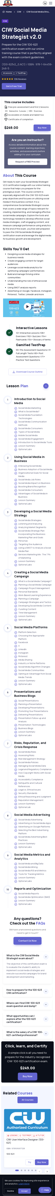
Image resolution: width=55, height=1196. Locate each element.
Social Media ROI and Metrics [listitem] (30, 870)
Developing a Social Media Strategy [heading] (33, 513)
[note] (8, 73)
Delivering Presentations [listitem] (28, 714)
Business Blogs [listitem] (23, 728)
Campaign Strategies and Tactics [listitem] (32, 602)
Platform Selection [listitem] (25, 632)
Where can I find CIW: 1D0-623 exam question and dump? (23, 1004)
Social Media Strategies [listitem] (27, 520)
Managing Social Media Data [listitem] (30, 766)
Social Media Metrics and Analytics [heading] (32, 857)
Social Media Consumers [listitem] (28, 428)
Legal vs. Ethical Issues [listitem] (27, 789)
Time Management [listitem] (25, 612)
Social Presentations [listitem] (26, 700)
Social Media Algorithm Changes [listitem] (32, 667)
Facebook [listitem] (21, 642)
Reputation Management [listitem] (28, 800)
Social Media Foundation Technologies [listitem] (28, 417)
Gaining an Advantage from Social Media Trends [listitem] (32, 675)
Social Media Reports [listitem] (26, 893)
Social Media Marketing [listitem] (27, 408)
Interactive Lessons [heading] (31, 328)
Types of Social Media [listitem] (27, 432)
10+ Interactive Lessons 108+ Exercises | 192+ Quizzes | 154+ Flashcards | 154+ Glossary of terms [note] (33, 336)
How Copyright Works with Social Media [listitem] (32, 774)
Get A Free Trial (14, 86)
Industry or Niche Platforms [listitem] (29, 663)
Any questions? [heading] (27, 921)
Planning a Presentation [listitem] (28, 704)
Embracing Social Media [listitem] (27, 466)
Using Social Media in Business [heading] (29, 459)
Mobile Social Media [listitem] (26, 435)
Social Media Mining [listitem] (26, 867)
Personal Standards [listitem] (26, 591)
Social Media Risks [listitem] (25, 752)
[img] (27, 1120)
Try (29, 1162)
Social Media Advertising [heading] (32, 815)
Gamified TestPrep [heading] (30, 345)
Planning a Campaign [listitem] (26, 598)
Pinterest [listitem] (21, 656)
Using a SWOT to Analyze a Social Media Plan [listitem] (32, 549)
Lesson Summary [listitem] (24, 446)
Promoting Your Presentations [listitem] (31, 711)
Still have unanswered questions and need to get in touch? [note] (27, 931)
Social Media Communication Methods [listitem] (30, 423)
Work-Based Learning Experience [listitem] (32, 595)
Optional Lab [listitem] (22, 807)
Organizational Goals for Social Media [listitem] (31, 474)
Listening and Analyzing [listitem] (28, 524)
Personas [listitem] (21, 541)
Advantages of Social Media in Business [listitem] (31, 495)
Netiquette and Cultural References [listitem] (28, 785)
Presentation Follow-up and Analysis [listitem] (30, 720)
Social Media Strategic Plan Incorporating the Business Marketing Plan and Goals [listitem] (29, 534)
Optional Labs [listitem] (23, 449)
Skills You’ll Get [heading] (16, 249)
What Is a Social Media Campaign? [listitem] (33, 581)
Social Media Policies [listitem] (26, 762)
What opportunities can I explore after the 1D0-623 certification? (21, 1019)
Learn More (23, 1183)
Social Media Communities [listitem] (29, 670)
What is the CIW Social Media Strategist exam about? (22, 957)
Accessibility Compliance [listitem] (28, 779)
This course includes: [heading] (19, 102)
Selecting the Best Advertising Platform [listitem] (31, 832)
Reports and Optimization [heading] (32, 889)
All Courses (27, 1099)
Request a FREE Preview (27, 161)
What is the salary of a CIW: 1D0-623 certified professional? (24, 1033)
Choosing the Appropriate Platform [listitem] (29, 637)
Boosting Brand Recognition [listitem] (30, 486)
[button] (17, 1170)
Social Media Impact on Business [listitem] (32, 483)
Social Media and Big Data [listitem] (28, 863)
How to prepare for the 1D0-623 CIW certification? (24, 991)
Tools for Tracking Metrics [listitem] (29, 874)
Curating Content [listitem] (25, 609)
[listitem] (35, 12)
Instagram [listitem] (21, 653)
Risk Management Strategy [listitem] (29, 759)
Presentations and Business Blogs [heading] (27, 694)
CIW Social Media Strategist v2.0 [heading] (24, 33)
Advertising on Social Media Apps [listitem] (32, 823)
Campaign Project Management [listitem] (32, 588)
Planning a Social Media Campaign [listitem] (33, 585)
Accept (24, 1191)
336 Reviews (20, 79)
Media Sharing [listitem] (23, 660)
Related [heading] (17, 1093)
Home (7, 12)
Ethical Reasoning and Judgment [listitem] (32, 796)
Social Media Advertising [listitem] (28, 819)
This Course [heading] (19, 175)
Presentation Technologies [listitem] (30, 725)
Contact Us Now (27, 940)
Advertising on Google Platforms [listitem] (32, 826)
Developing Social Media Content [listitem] (32, 605)
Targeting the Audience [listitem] (28, 544)
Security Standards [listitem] (25, 793)
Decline (10, 1191)
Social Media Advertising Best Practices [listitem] (30, 838)
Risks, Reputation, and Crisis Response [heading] (30, 745)
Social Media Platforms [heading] (31, 627)
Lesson (17, 385)
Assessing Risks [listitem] (24, 755)
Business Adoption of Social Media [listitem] (33, 469)
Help (45, 1190)
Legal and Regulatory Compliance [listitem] (33, 769)
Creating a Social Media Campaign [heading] (31, 574)
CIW (19, 11)
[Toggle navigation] (50, 3)
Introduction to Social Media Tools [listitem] (33, 442)
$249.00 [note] (27, 1068)
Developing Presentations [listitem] (29, 707)
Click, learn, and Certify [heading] (27, 1046)
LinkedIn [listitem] (20, 649)
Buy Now (42, 127)
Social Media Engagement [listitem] (29, 439)
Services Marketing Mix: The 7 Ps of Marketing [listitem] (32, 556)
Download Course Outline (28, 371)
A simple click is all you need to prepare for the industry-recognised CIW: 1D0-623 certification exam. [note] (27, 1057)
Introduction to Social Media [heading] (29, 401)
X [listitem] (17, 646)
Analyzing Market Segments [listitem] (30, 527)
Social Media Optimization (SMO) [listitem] (32, 897)
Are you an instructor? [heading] (28, 140)
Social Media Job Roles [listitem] (27, 479)
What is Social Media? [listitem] (26, 411)
